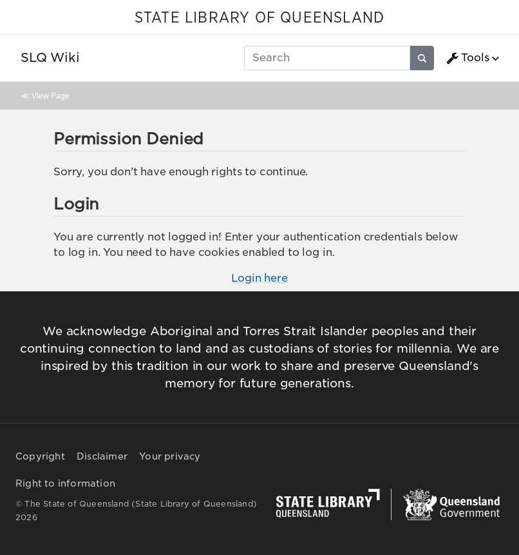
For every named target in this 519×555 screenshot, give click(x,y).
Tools (467, 58)
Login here (259, 278)
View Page (50, 96)
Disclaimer (102, 456)
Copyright (40, 456)
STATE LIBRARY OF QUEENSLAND (259, 18)
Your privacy (169, 456)
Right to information (65, 483)
